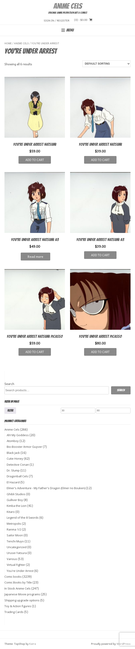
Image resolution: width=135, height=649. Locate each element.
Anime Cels (67, 6)
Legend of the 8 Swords (23, 518)
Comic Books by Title (18, 582)
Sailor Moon (15, 535)
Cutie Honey (15, 459)
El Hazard (13, 482)
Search (9, 383)
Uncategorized (17, 547)
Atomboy (13, 441)
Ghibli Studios (16, 494)
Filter (10, 410)
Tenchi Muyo (15, 541)
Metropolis (14, 524)
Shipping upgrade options (21, 600)
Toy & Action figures (17, 606)
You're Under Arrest (20, 571)
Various (12, 559)
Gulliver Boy (15, 500)
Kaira (32, 644)
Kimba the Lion (17, 506)
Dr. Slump (13, 470)
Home (8, 43)
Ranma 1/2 (14, 529)
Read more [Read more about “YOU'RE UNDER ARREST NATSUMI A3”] (35, 256)
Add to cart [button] (34, 159)
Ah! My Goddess (18, 435)
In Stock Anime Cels (17, 588)
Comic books (13, 577)
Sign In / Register (56, 20)
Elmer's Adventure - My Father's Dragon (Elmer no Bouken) (46, 488)
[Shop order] (106, 63)
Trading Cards (13, 612)
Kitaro (11, 512)
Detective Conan (18, 465)
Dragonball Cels (17, 476)
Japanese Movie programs (22, 594)
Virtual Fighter (16, 565)
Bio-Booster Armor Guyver (24, 447)
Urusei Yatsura (17, 553)
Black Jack (13, 453)
